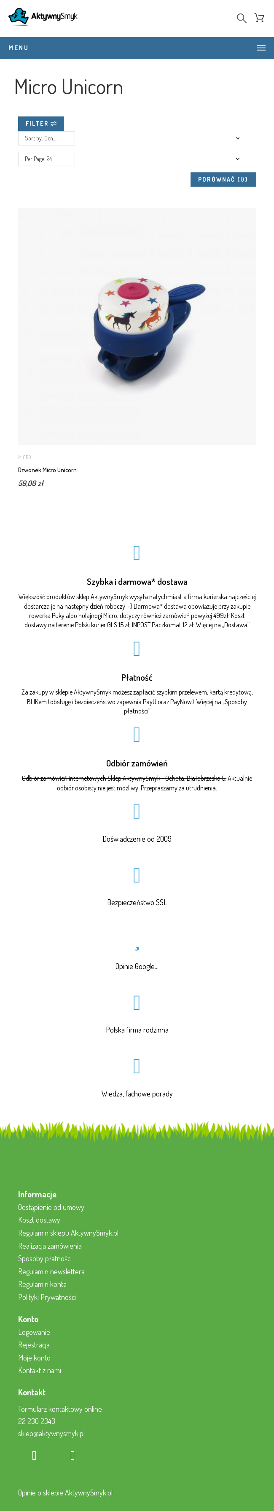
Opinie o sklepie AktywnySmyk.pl (65, 1492)
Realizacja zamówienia (50, 1244)
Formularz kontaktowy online (60, 1408)
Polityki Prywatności (47, 1296)
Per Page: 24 (38, 158)
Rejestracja (34, 1344)
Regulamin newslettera (51, 1271)
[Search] (242, 18)
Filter (41, 123)
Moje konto (34, 1357)
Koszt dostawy (39, 1219)
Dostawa (235, 624)
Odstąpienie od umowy (51, 1206)
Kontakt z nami (39, 1369)
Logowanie (34, 1331)
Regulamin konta (42, 1283)
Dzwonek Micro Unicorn (47, 469)
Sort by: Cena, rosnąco (50, 137)
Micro (24, 457)
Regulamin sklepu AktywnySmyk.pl (68, 1232)
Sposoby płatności (45, 1258)
